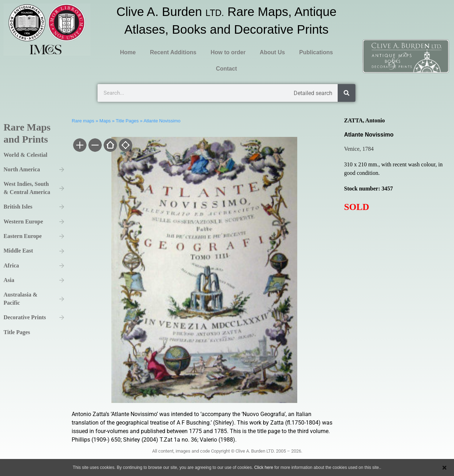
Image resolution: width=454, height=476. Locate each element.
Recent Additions (173, 52)
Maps (105, 120)
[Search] (346, 93)
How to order (228, 52)
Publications (316, 52)
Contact (226, 69)
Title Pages (127, 120)
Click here (263, 467)
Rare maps (83, 120)
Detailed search (313, 93)
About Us (272, 52)
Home (127, 52)
